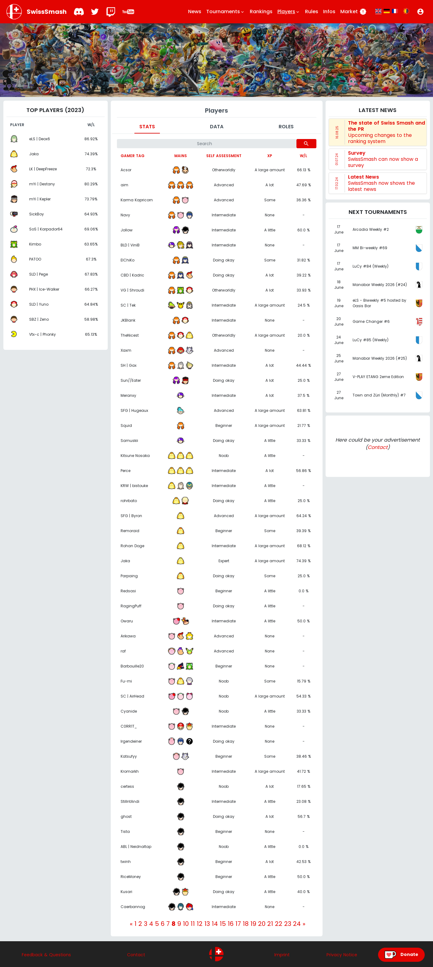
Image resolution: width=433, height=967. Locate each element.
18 (246, 923)
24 (297, 923)
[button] (420, 12)
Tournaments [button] (225, 11)
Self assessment (224, 155)
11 (193, 923)
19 (253, 923)
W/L (303, 155)
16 (231, 923)
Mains (180, 155)
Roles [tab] (286, 126)
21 (270, 923)
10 (186, 923)
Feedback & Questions (46, 955)
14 (215, 923)
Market (353, 11)
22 (278, 923)
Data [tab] (216, 126)
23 (287, 923)
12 (200, 923)
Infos (329, 11)
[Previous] (131, 923)
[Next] (304, 923)
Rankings (261, 11)
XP (269, 155)
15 (223, 923)
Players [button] (288, 11)
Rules (311, 11)
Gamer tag (133, 155)
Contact (378, 447)
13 (207, 923)
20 (261, 923)
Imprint (282, 955)
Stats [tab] (147, 126)
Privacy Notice (342, 955)
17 (238, 923)
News (194, 11)
